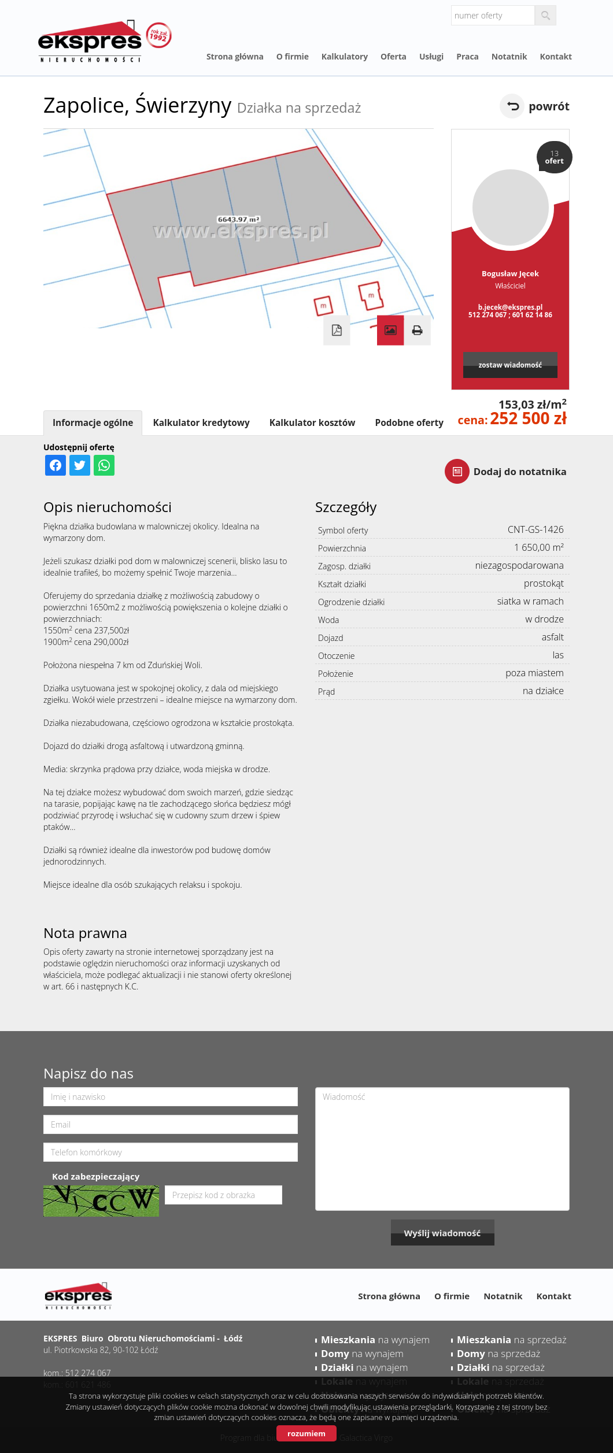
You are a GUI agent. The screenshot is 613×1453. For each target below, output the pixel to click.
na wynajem (375, 1339)
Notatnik (509, 56)
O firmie (292, 56)
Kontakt (556, 56)
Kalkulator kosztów (312, 423)
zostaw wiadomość (510, 364)
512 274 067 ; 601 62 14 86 (510, 314)
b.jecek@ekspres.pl (510, 307)
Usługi (431, 56)
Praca (467, 56)
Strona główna (235, 56)
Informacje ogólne (93, 423)
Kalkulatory (345, 56)
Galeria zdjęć (390, 331)
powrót (549, 106)
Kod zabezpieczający (95, 1176)
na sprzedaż (512, 1339)
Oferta (394, 56)
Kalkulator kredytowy (201, 423)
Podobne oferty (409, 423)
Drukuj (417, 331)
